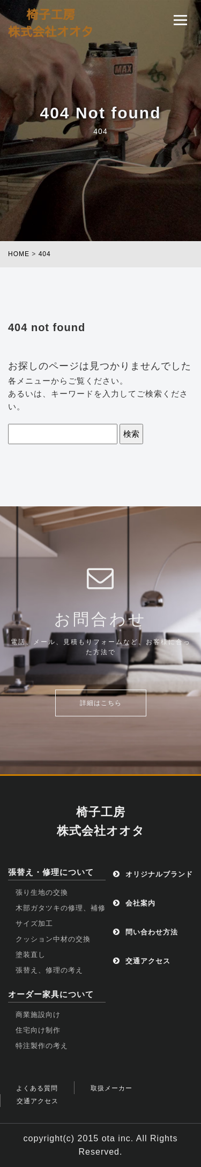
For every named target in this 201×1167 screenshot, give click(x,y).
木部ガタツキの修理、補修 (61, 908)
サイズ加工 (34, 923)
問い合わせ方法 (145, 932)
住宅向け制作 (38, 1030)
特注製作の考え (42, 1046)
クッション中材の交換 (53, 939)
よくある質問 (37, 1088)
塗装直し (31, 955)
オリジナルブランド (153, 874)
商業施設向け (38, 1015)
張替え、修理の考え (49, 970)
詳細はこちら (101, 703)
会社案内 (134, 903)
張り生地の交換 (42, 892)
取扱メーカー (111, 1088)
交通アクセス (141, 961)
